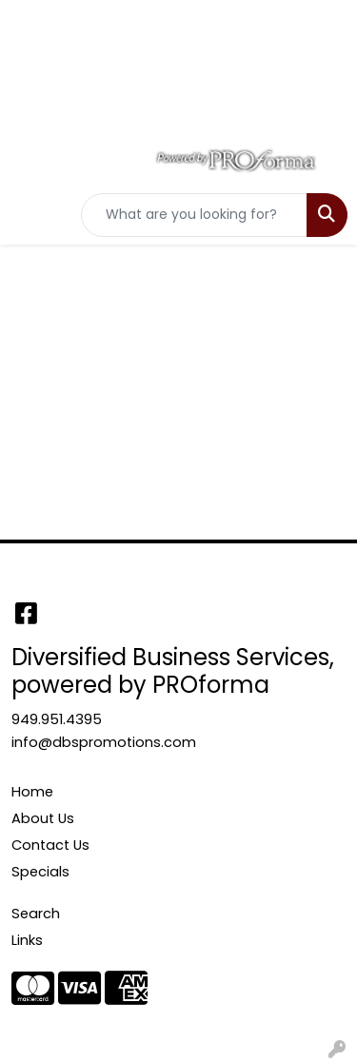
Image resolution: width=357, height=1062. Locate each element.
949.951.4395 (56, 719)
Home (32, 791)
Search (35, 913)
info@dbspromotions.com (103, 742)
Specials (40, 871)
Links (27, 940)
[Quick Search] (194, 215)
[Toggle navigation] (30, 215)
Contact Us (50, 845)
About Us (42, 818)
